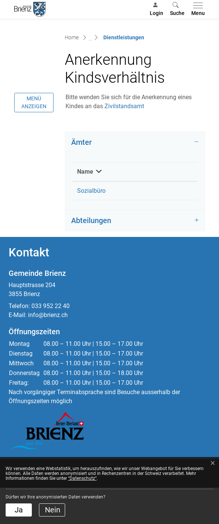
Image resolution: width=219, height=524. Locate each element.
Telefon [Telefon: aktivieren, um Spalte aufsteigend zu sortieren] (147, 208)
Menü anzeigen (33, 139)
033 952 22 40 (50, 342)
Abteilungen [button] (91, 257)
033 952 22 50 (156, 227)
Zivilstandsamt (128, 142)
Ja (19, 509)
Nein (52, 509)
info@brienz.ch (48, 351)
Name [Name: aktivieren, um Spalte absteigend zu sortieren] (85, 208)
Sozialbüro (91, 227)
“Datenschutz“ (82, 478)
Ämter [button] (81, 178)
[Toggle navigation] (196, 9)
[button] (177, 9)
